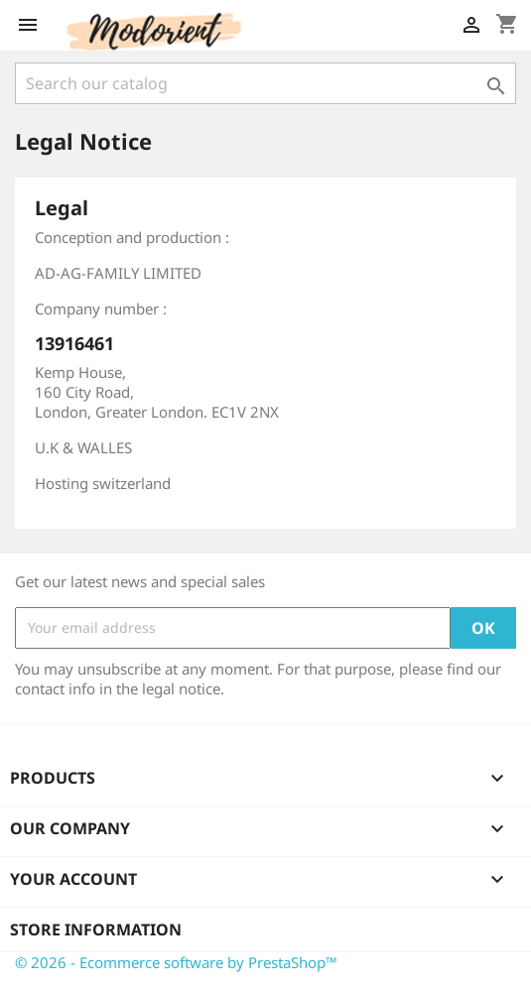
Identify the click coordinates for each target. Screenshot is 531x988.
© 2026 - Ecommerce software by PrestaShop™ (176, 962)
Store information (96, 929)
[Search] (265, 83)
